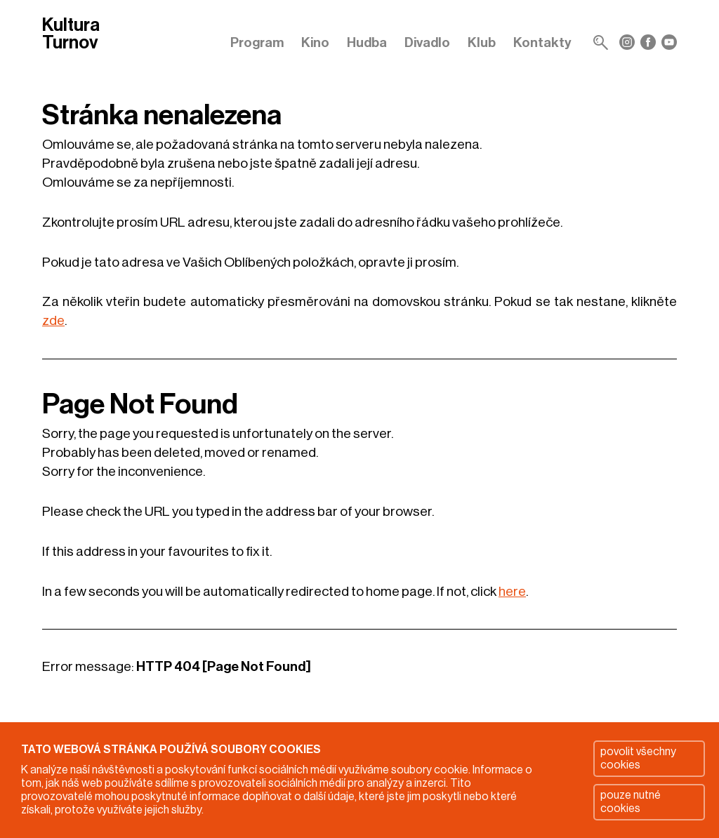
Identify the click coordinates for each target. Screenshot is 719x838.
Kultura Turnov (71, 35)
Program (257, 42)
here (512, 591)
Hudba (367, 42)
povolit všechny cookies (638, 758)
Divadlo (427, 42)
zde (53, 320)
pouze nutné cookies (630, 802)
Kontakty (542, 42)
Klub (482, 42)
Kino (315, 42)
